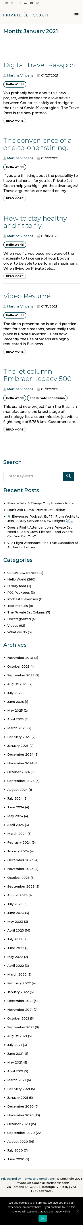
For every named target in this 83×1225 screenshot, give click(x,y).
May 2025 (15, 710)
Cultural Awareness (22, 573)
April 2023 (15, 930)
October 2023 (18, 878)
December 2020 (20, 1106)
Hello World (15, 84)
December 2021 (20, 1001)
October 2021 (18, 1018)
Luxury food (16, 586)
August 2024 (17, 790)
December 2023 (20, 860)
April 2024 (15, 825)
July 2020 (15, 1150)
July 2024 (15, 798)
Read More (14, 120)
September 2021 (20, 1027)
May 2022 (15, 957)
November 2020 (20, 1115)
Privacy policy (11, 1178)
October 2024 (18, 772)
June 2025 (15, 702)
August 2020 (17, 1142)
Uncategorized (19, 619)
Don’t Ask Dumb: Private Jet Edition (36, 510)
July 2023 (15, 904)
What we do (17, 632)
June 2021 (15, 1054)
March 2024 (17, 834)
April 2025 (15, 719)
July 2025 (14, 693)
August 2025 (17, 684)
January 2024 (18, 851)
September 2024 (21, 781)
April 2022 (15, 966)
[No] (77, 1211)
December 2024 (20, 754)
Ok (42, 1218)
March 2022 (17, 974)
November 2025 (20, 658)
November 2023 (20, 869)
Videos (12, 626)
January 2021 (17, 1098)
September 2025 (20, 675)
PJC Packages (18, 593)
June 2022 (15, 948)
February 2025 (19, 737)
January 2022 (18, 992)
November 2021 (20, 1010)
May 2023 (15, 922)
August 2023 (17, 895)
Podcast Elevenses (22, 599)
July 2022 (15, 939)
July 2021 (14, 1045)
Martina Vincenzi (20, 75)
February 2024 (19, 842)
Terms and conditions (39, 1178)
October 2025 (18, 666)
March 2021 (16, 1080)
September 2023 (21, 886)
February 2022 (19, 983)
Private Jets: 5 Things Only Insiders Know (40, 503)
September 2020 (21, 1133)
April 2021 (15, 1071)
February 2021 (18, 1089)
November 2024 (20, 763)
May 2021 (14, 1062)
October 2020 (18, 1124)
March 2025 (16, 728)
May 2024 (15, 816)
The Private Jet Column (47, 398)
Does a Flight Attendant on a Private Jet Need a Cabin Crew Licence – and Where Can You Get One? (40, 532)
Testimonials (17, 606)
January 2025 (18, 746)
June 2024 (15, 807)
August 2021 (17, 1036)
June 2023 (15, 913)
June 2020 (15, 1159)
